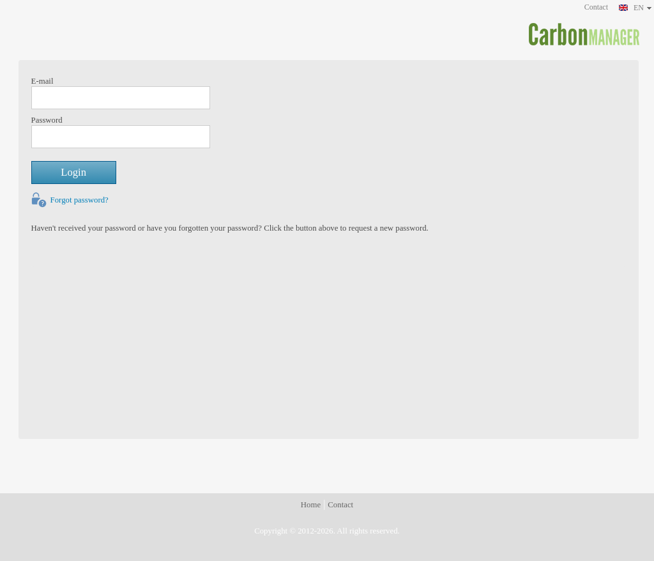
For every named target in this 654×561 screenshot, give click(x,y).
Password (47, 120)
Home (311, 504)
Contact (596, 7)
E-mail (42, 81)
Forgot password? (79, 200)
